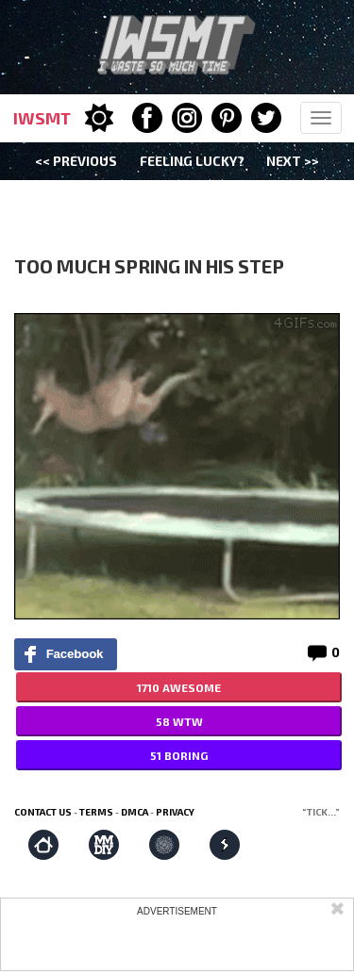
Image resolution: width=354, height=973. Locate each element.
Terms (96, 811)
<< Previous (76, 161)
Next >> (292, 161)
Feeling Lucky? (192, 161)
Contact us (43, 811)
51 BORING (179, 755)
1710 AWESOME (179, 687)
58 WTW (179, 721)
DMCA (134, 811)
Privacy (175, 811)
